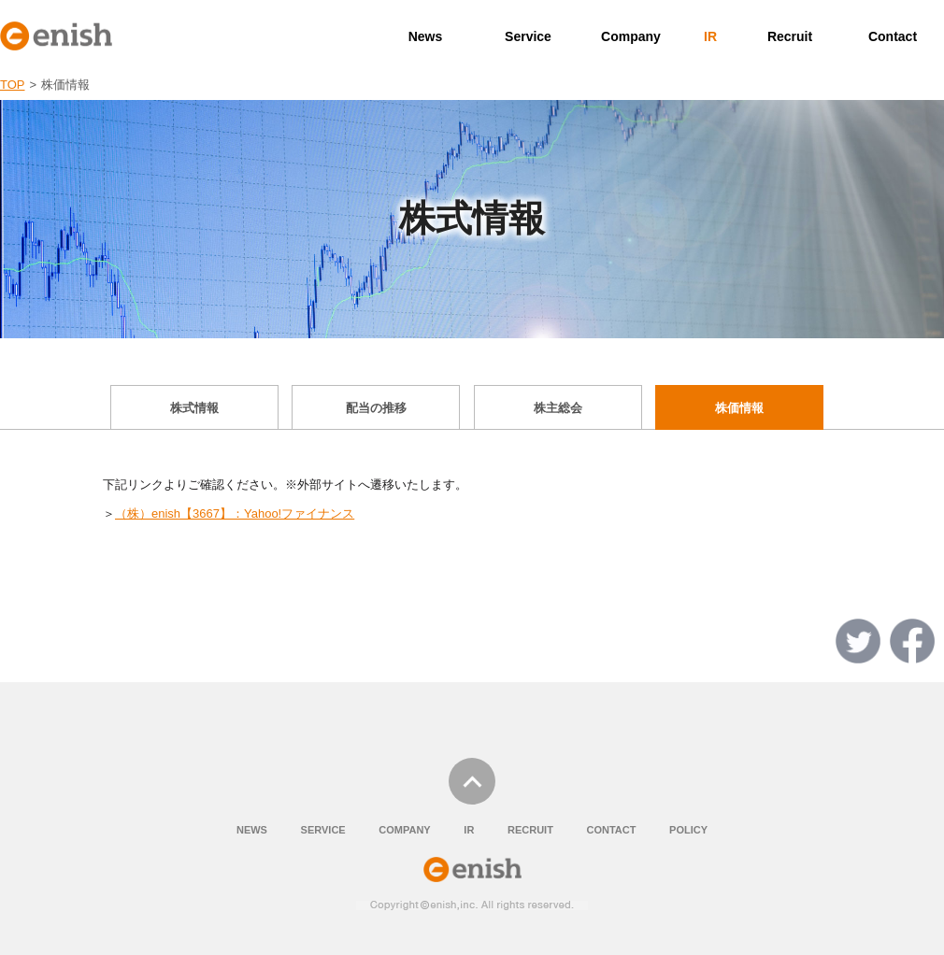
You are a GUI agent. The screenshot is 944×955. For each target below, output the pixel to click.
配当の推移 (376, 408)
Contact (892, 36)
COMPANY (404, 829)
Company (631, 36)
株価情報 (739, 408)
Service (528, 36)
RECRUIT (530, 829)
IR (710, 36)
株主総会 (558, 408)
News (425, 36)
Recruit (789, 36)
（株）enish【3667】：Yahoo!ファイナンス (234, 513)
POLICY (688, 829)
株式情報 (194, 408)
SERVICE (323, 829)
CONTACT (611, 829)
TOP (12, 85)
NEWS (251, 829)
